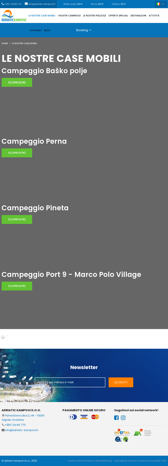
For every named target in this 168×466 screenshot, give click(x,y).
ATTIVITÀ (154, 15)
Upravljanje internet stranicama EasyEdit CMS (140, 460)
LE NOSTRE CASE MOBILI (42, 15)
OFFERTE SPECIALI (118, 15)
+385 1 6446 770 (14, 425)
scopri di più (17, 82)
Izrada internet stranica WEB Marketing (90, 460)
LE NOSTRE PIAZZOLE (94, 15)
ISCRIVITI (121, 382)
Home (5, 43)
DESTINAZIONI (138, 15)
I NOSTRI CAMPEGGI (69, 15)
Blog (47, 30)
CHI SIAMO (35, 30)
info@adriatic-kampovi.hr (20, 430)
